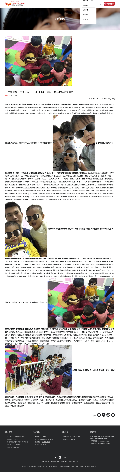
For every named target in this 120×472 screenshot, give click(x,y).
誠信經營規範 (55, 461)
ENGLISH (92, 4)
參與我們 (60, 4)
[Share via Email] (113, 415)
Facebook (55, 457)
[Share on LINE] (108, 415)
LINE (60, 457)
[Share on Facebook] (99, 415)
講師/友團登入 (73, 461)
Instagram (64, 457)
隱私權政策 (45, 461)
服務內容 (51, 4)
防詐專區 (84, 4)
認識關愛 (34, 4)
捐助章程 (64, 461)
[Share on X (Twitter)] (103, 415)
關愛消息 (43, 4)
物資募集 (76, 4)
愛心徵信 (68, 4)
